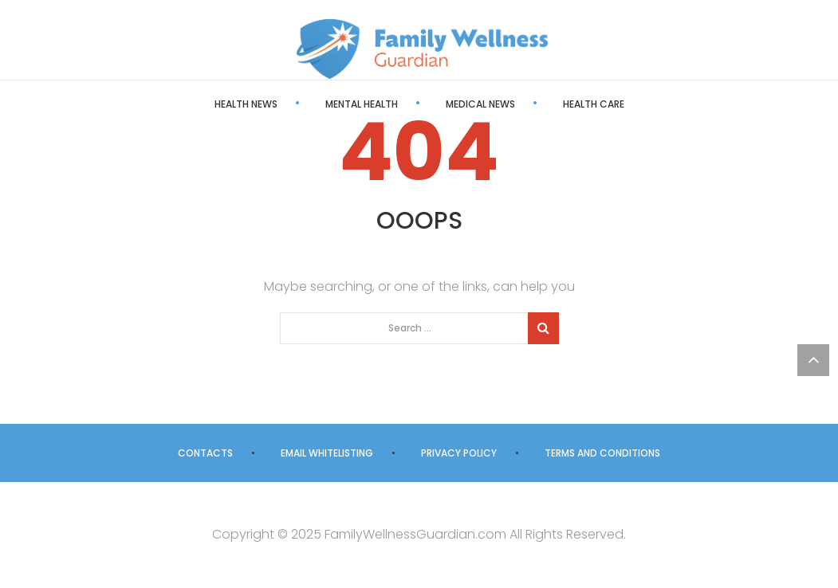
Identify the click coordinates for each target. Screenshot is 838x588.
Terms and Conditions (602, 453)
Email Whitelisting (327, 453)
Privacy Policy (459, 453)
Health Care (593, 104)
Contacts (205, 453)
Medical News (480, 104)
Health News (245, 104)
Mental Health (361, 104)
